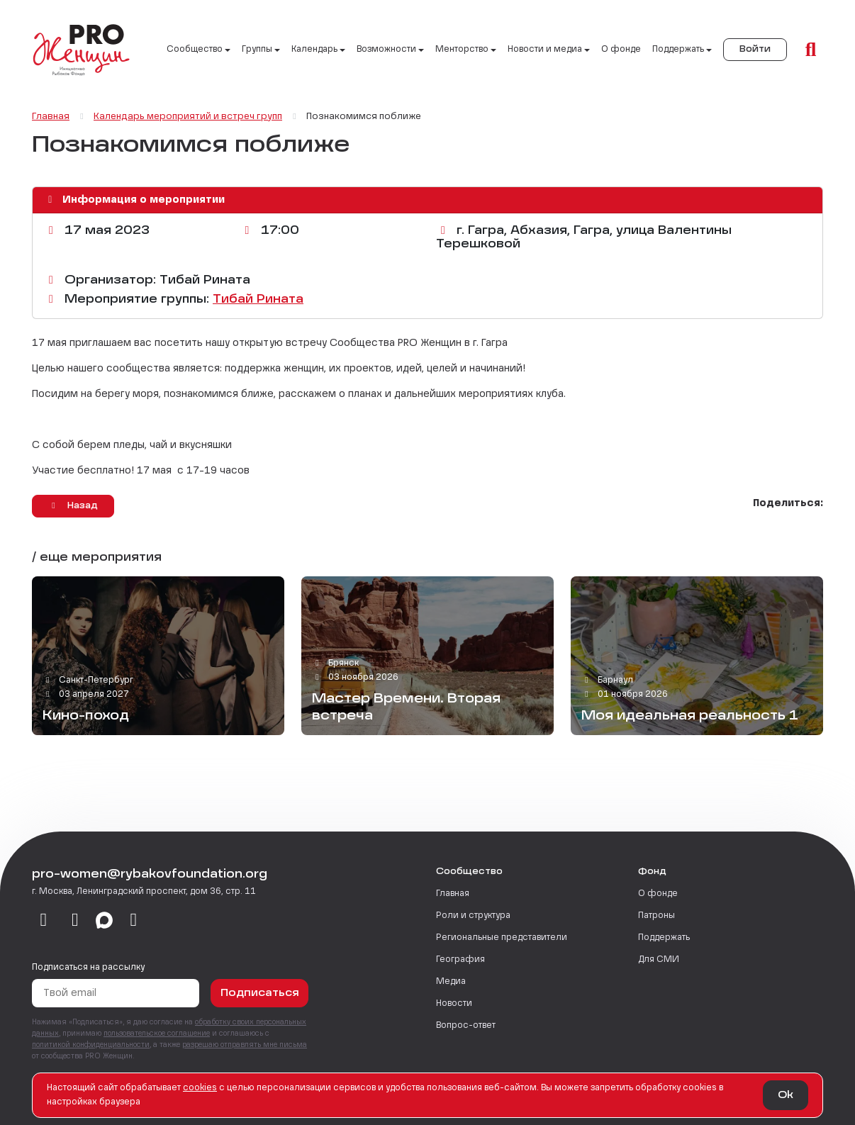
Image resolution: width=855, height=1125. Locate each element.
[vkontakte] (43, 921)
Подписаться (259, 993)
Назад (73, 505)
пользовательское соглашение (157, 1033)
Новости (454, 1004)
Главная (452, 894)
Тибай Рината (258, 300)
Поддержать (664, 938)
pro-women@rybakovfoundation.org (149, 874)
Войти (755, 49)
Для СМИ (658, 960)
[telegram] (75, 921)
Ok (785, 1095)
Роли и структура (473, 916)
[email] (133, 921)
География (460, 960)
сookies (200, 1088)
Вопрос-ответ (466, 1026)
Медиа (451, 982)
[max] (104, 921)
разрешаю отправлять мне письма (244, 1044)
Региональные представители (501, 938)
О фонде (621, 49)
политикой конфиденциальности (91, 1044)
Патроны (656, 916)
